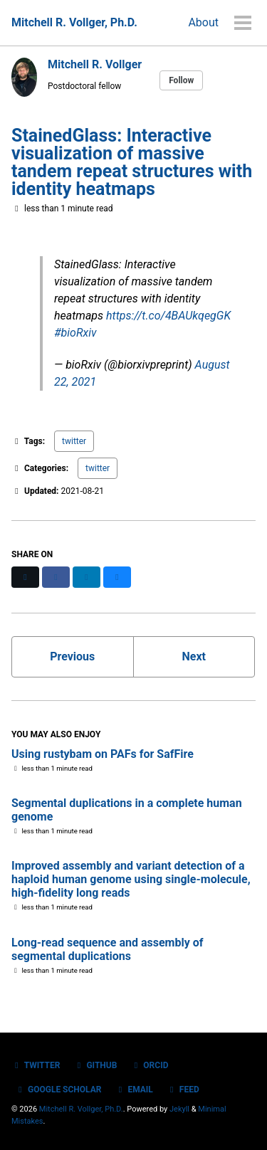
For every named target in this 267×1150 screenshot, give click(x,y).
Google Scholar (58, 1089)
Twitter (35, 1065)
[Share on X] (25, 577)
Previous (72, 656)
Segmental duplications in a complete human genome (126, 809)
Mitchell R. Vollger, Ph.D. (74, 22)
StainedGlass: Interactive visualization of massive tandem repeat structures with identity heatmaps (131, 162)
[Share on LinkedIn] (86, 577)
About (203, 22)
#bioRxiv (75, 332)
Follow (181, 80)
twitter (74, 441)
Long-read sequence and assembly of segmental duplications (107, 949)
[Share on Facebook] (56, 577)
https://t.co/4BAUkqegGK (168, 315)
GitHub (95, 1065)
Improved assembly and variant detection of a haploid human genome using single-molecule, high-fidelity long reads (131, 879)
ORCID (149, 1065)
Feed (183, 1089)
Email (133, 1089)
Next (194, 656)
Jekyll (179, 1109)
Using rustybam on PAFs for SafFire (102, 754)
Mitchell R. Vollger (95, 64)
